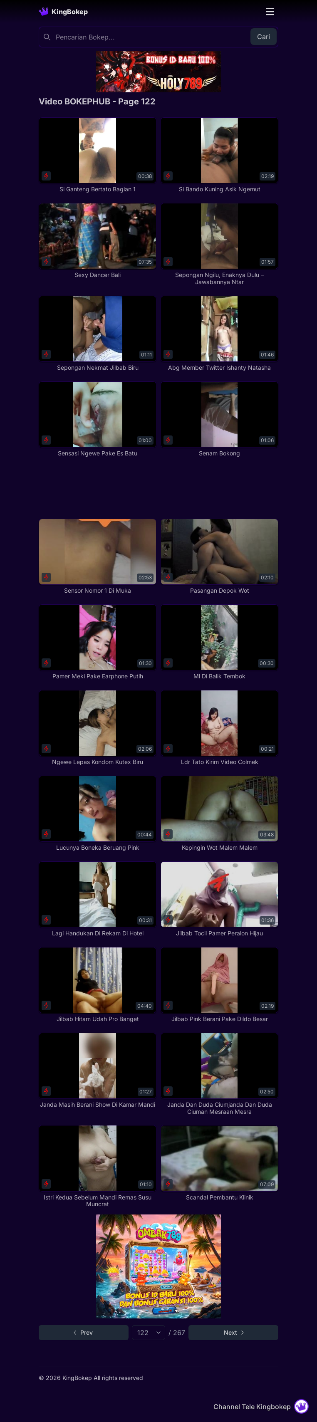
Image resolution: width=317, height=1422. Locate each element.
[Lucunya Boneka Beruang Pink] (97, 813)
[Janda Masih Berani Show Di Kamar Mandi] (97, 1070)
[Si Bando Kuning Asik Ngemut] (219, 155)
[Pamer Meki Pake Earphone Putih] (97, 642)
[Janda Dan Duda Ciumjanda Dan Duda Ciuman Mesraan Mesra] (219, 1074)
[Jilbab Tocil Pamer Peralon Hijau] (219, 899)
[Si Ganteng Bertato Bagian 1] (97, 155)
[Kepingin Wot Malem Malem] (219, 813)
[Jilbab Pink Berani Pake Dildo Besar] (219, 985)
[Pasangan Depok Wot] (219, 556)
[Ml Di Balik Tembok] (219, 642)
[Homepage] (63, 12)
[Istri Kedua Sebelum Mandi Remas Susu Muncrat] (97, 1166)
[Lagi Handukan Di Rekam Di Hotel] (97, 899)
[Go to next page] (233, 1332)
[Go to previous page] (84, 1332)
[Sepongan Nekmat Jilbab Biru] (97, 333)
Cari (263, 36)
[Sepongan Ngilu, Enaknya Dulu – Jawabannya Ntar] (219, 244)
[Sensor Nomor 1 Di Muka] (97, 556)
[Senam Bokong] (219, 419)
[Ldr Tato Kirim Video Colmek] (219, 728)
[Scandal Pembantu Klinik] (219, 1163)
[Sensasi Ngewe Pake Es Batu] (97, 419)
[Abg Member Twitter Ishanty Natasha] (219, 333)
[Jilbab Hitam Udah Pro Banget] (97, 985)
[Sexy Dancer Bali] (97, 241)
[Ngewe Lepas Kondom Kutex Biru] (97, 728)
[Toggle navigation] (270, 11)
